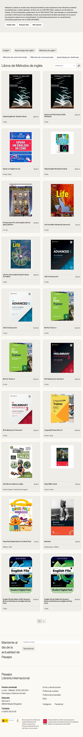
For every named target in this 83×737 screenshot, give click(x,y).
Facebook (59, 704)
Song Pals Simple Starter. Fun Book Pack (17, 541)
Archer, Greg (48, 436)
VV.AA (46, 230)
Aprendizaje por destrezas (68, 57)
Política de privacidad (52, 695)
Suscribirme (28, 648)
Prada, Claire (7, 174)
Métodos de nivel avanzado (41, 57)
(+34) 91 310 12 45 (9, 711)
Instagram (47, 704)
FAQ (44, 699)
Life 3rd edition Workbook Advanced (57, 225)
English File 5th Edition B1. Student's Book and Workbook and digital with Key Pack (58, 601)
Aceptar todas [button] (11, 25)
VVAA (5, 122)
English (7, 50)
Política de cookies (50, 691)
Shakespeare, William (51, 547)
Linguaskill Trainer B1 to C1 (53, 430)
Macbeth (47, 541)
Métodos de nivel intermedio (15, 57)
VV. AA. (5, 230)
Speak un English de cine (11, 169)
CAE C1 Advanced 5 (51, 277)
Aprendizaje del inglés (25, 50)
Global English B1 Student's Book (55, 169)
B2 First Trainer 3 (50, 328)
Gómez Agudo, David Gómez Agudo (15, 489)
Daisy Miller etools (50, 484)
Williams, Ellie (7, 547)
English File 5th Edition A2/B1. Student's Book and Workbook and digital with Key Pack (17, 601)
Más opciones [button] (37, 25)
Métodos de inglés (47, 50)
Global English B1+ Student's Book (15, 116)
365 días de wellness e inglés (13, 484)
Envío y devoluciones (52, 687)
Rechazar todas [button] (24, 25)
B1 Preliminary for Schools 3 (54, 379)
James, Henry (49, 489)
